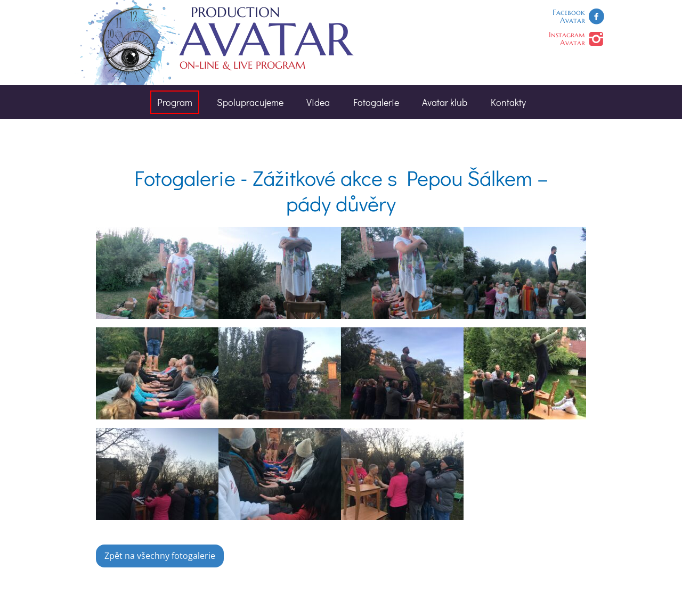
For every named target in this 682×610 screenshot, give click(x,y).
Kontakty (508, 102)
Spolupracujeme (250, 102)
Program (174, 102)
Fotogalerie (376, 102)
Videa (318, 102)
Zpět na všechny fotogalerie (159, 556)
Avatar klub (444, 102)
